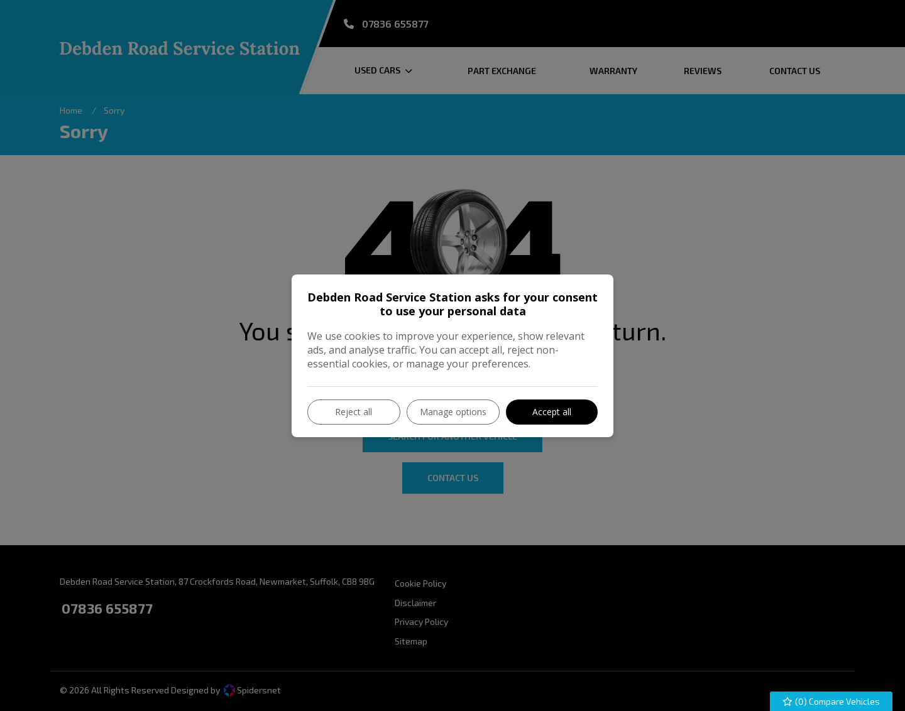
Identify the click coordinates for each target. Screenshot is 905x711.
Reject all (353, 412)
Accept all (551, 412)
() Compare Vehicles (831, 701)
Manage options (453, 412)
